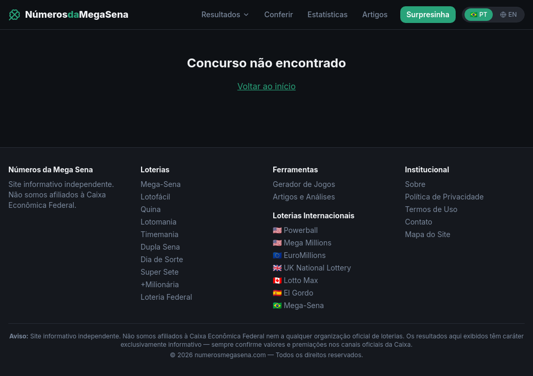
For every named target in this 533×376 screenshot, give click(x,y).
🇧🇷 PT (479, 14)
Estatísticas (328, 14)
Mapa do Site (427, 234)
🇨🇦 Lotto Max (295, 280)
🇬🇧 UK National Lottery (312, 267)
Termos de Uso (431, 209)
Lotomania (159, 221)
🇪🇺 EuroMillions (299, 255)
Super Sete (160, 271)
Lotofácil (155, 196)
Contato (418, 221)
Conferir (278, 14)
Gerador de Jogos (304, 184)
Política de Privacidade (444, 196)
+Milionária (160, 284)
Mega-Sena (161, 184)
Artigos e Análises (304, 196)
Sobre (415, 184)
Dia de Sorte (162, 259)
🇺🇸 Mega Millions (302, 242)
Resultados (226, 14)
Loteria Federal (166, 296)
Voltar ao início (266, 86)
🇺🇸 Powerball (295, 230)
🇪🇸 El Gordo (293, 292)
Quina (151, 209)
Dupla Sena (160, 246)
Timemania (160, 234)
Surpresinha (428, 14)
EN (508, 14)
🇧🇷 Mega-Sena (298, 305)
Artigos (375, 14)
